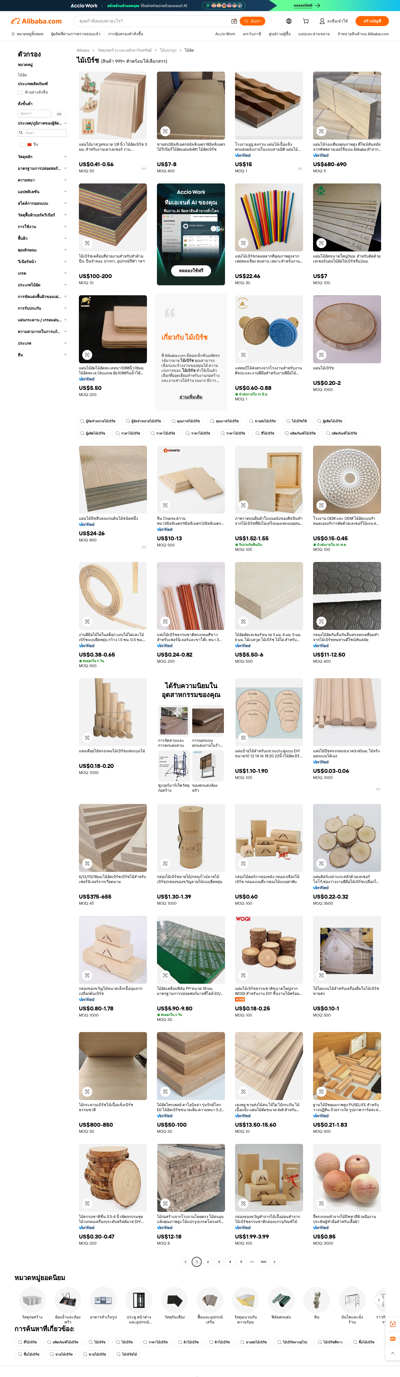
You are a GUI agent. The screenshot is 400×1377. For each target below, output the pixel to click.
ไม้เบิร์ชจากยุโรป (292, 1342)
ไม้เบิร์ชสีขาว (330, 1342)
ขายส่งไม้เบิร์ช (262, 421)
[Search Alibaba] (152, 21)
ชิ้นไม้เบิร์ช (363, 1342)
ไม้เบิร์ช (97, 1342)
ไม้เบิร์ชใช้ (296, 421)
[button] (234, 21)
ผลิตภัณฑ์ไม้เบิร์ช (300, 433)
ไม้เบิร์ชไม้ (126, 1354)
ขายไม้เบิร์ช (61, 1354)
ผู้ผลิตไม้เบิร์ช (329, 421)
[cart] (307, 22)
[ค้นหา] (252, 21)
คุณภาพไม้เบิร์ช (185, 421)
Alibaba (83, 50)
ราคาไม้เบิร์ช (128, 433)
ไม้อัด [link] (189, 50)
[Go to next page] (274, 1262)
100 (263, 1262)
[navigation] (42, 656)
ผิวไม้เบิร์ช (188, 1342)
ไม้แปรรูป (168, 50)
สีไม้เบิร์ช (265, 433)
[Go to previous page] (186, 1262)
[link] (393, 1324)
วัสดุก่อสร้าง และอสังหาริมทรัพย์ (125, 50)
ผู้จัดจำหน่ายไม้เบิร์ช (97, 421)
